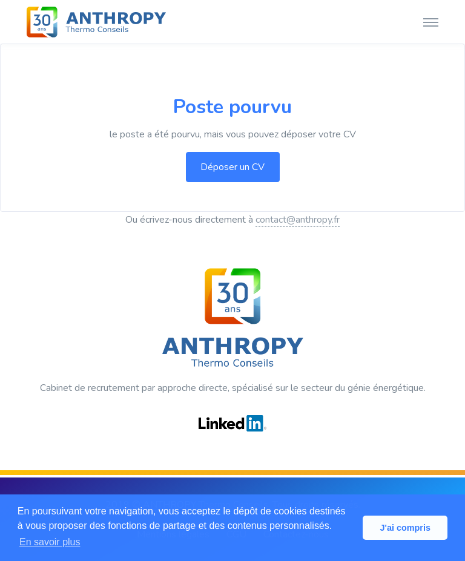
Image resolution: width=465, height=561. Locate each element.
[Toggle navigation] (430, 22)
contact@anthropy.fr (298, 219)
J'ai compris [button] (405, 528)
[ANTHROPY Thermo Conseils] (96, 21)
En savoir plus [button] (50, 542)
